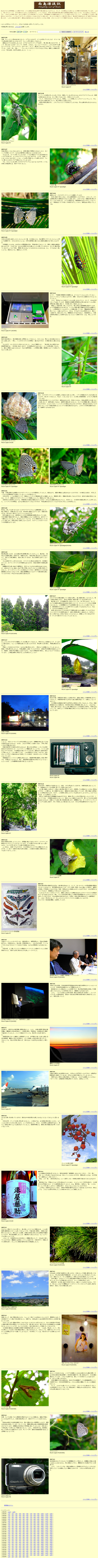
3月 (16, 1514)
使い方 (87, 32)
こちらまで (18, 26)
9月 (38, 1514)
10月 (42, 1514)
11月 (9, 1512)
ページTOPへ (87, 89)
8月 (35, 1514)
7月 (31, 1514)
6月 (27, 1514)
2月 (13, 1514)
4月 (20, 1514)
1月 (9, 1514)
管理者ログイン (8, 1505)
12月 (13, 1512)
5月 (24, 1514)
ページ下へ (94, 89)
